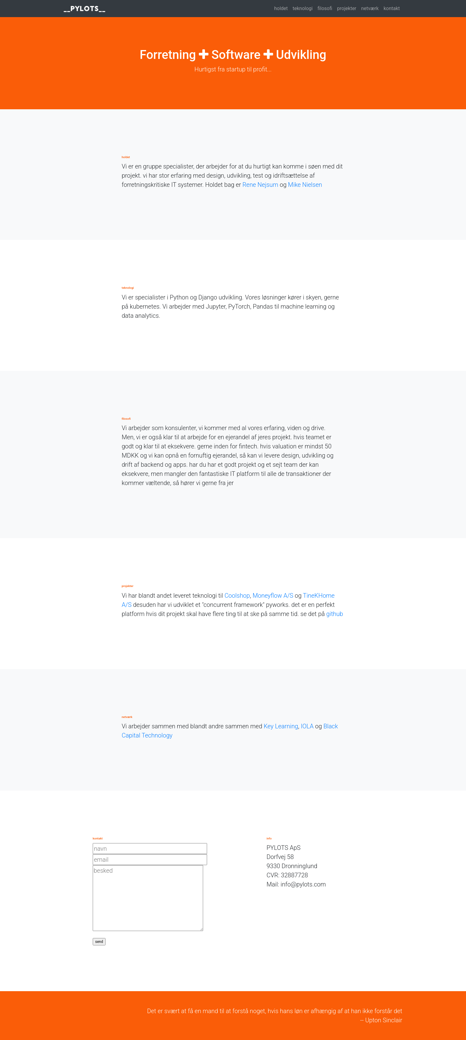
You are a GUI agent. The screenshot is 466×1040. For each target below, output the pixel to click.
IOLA (307, 726)
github (334, 614)
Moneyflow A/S (273, 595)
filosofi (324, 8)
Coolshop (237, 595)
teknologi (303, 8)
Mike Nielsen (305, 184)
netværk (369, 8)
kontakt (392, 8)
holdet (281, 8)
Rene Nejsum (260, 184)
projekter (346, 8)
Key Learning (281, 726)
